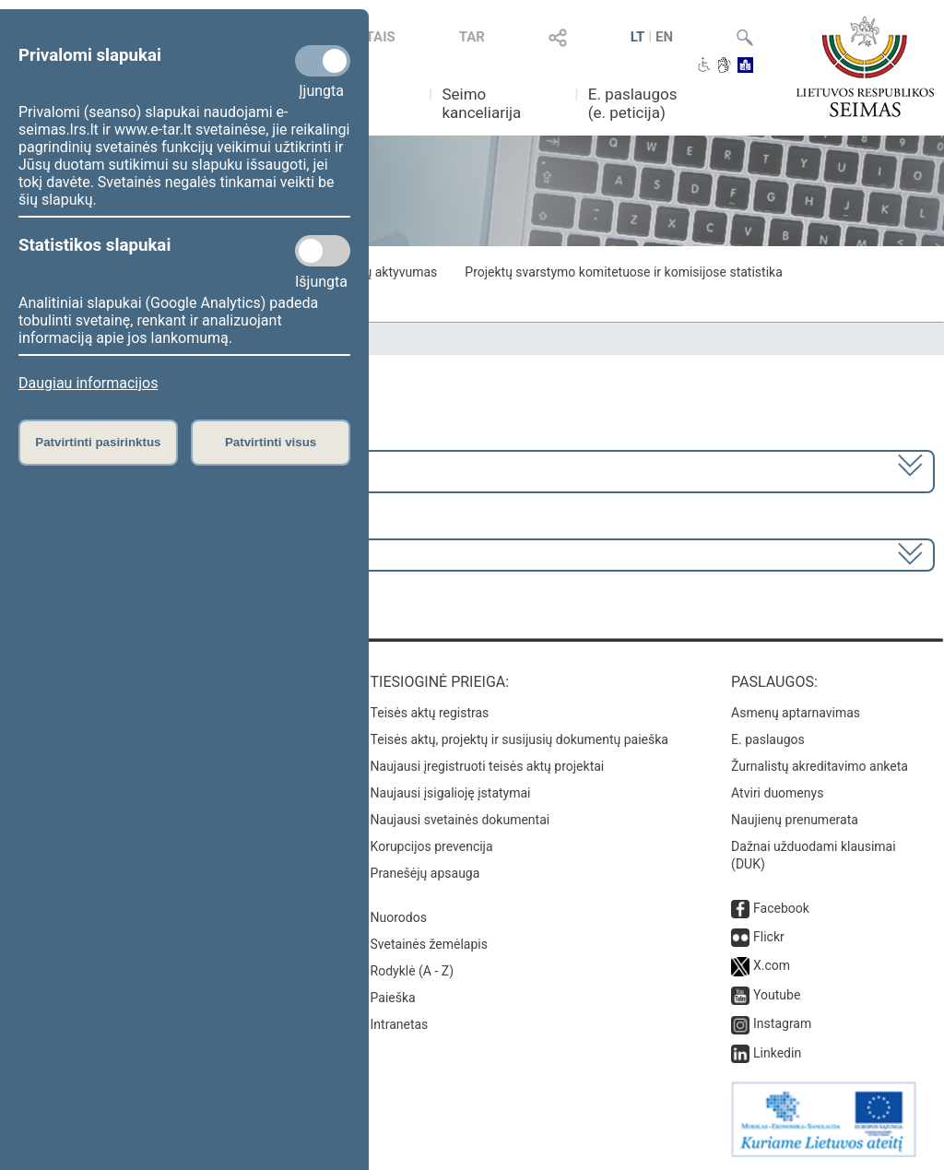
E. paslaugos (768, 739)
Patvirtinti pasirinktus (97, 442)
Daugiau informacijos (88, 383)
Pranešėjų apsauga (425, 873)
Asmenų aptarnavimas (795, 712)
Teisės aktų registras (430, 712)
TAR (472, 37)
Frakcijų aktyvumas (382, 272)
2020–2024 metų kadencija (110, 470)
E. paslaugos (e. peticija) (633, 103)
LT (638, 37)
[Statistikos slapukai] (322, 250)
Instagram (782, 1023)
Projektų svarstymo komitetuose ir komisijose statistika (623, 272)
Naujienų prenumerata (794, 819)
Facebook (781, 908)
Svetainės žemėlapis (429, 944)
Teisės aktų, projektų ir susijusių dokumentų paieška (519, 739)
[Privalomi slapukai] (322, 61)
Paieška (393, 997)
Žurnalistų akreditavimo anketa (819, 766)
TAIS (380, 37)
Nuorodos (399, 917)
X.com (771, 965)
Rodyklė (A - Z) (412, 970)
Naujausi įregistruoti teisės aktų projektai (488, 766)
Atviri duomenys (777, 793)
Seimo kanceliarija (481, 103)
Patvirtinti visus (270, 442)
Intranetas (400, 1024)
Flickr (769, 936)
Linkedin (777, 1053)
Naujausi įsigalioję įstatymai (451, 793)
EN (664, 37)
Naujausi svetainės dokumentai (460, 819)
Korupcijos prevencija (432, 846)
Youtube (776, 994)
